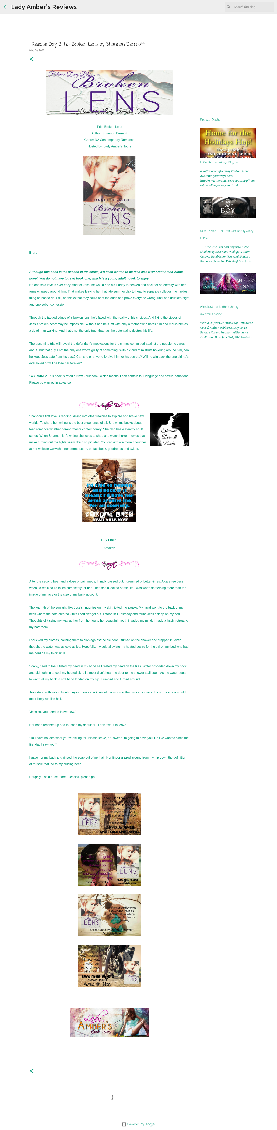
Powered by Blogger (138, 1124)
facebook (99, 448)
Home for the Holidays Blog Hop (219, 162)
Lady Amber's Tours (117, 146)
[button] (31, 59)
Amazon (109, 548)
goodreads (115, 448)
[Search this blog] (253, 7)
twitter (134, 448)
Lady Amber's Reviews (44, 6)
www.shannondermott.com (68, 448)
